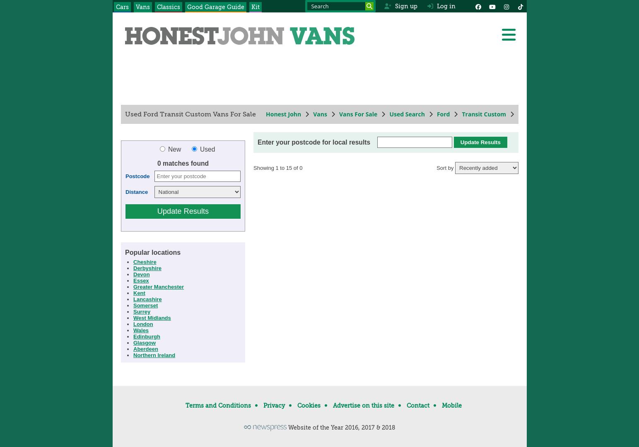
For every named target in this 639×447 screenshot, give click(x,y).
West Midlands (152, 318)
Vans (143, 7)
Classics (168, 7)
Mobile (452, 405)
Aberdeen (145, 349)
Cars (122, 7)
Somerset (145, 305)
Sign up (400, 6)
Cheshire (145, 262)
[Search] (369, 6)
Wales (141, 330)
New (171, 149)
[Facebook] (478, 6)
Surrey (141, 312)
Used (203, 149)
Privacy (274, 405)
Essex (141, 281)
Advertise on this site (363, 405)
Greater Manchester (158, 287)
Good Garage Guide (215, 7)
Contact (418, 405)
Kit (255, 7)
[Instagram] (506, 6)
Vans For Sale (358, 114)
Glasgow (144, 343)
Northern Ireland (154, 355)
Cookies (309, 405)
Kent (139, 293)
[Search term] (340, 6)
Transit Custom (484, 114)
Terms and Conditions (218, 405)
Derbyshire (147, 268)
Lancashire (147, 299)
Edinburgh (146, 336)
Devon (141, 274)
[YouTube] (492, 6)
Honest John (283, 114)
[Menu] (508, 35)
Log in (441, 6)
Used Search (407, 114)
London (143, 324)
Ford (443, 114)
